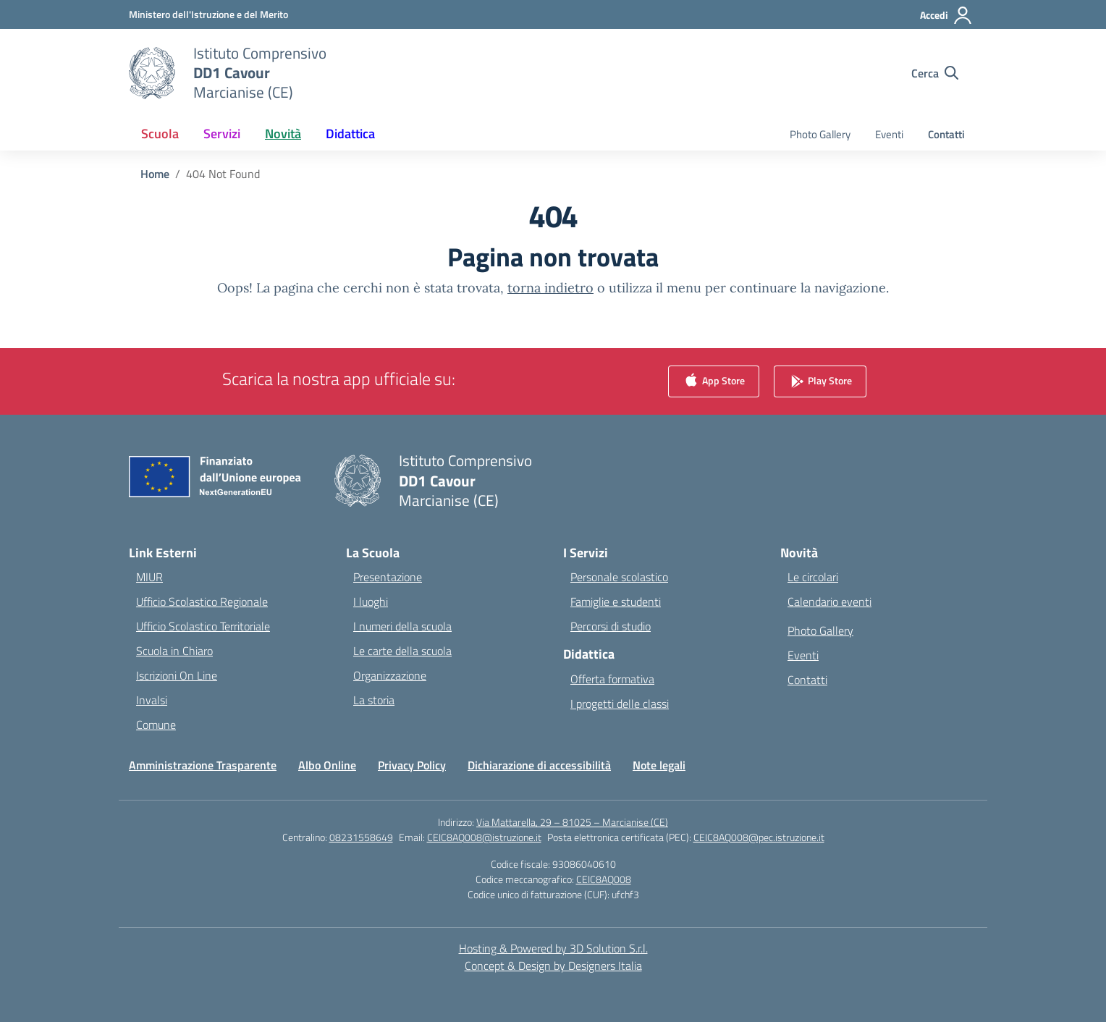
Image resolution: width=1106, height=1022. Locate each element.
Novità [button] (283, 133)
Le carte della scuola (402, 650)
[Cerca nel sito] (935, 73)
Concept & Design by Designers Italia (553, 965)
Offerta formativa (612, 679)
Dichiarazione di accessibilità (539, 765)
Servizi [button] (221, 133)
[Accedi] (946, 15)
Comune (156, 724)
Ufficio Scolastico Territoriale (203, 626)
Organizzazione (389, 675)
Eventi (889, 134)
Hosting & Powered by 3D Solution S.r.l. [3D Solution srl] (553, 948)
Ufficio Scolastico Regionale (202, 601)
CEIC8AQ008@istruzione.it (484, 837)
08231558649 (361, 837)
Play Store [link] (820, 382)
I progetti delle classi (619, 703)
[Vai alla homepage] (259, 72)
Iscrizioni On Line (176, 675)
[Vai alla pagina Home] (154, 173)
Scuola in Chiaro (174, 650)
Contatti (946, 134)
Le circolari (813, 577)
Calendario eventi (829, 601)
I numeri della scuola (402, 626)
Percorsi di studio (610, 626)
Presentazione (387, 577)
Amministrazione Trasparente (202, 765)
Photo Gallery (820, 134)
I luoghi (370, 601)
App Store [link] (714, 382)
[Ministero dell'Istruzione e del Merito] (208, 14)
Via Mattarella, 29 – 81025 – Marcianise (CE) (572, 821)
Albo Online (327, 765)
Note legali (659, 765)
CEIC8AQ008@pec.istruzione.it (758, 837)
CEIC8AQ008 (603, 879)
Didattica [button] (350, 133)
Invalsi (151, 700)
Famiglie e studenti (615, 601)
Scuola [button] (160, 133)
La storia (373, 700)
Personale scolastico (619, 577)
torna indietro (550, 287)
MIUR (149, 577)
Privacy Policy (412, 765)
